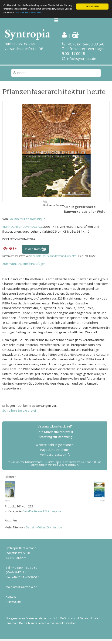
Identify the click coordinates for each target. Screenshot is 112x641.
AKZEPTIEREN (92, 6)
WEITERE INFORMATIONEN (28, 12)
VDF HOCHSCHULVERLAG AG (22, 226)
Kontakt (11, 597)
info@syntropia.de (81, 58)
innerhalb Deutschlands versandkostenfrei (53, 256)
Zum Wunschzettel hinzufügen (24, 264)
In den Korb (35, 249)
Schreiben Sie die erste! (19, 410)
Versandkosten (90, 618)
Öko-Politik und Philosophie (41, 511)
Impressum (13, 601)
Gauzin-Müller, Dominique (27, 219)
